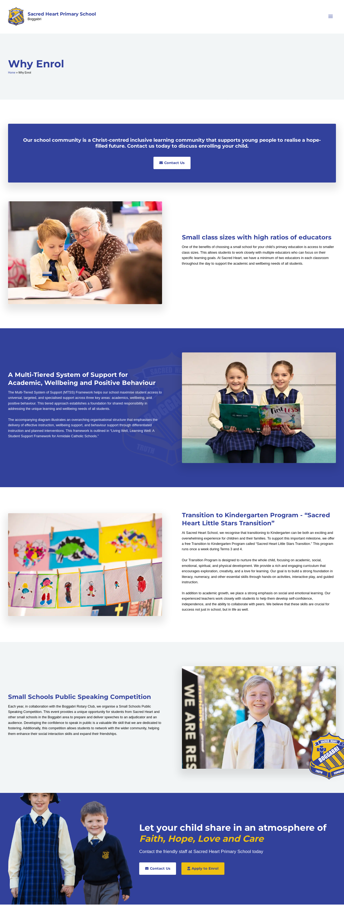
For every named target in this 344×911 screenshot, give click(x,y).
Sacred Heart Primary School (64, 17)
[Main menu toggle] (330, 19)
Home (11, 79)
